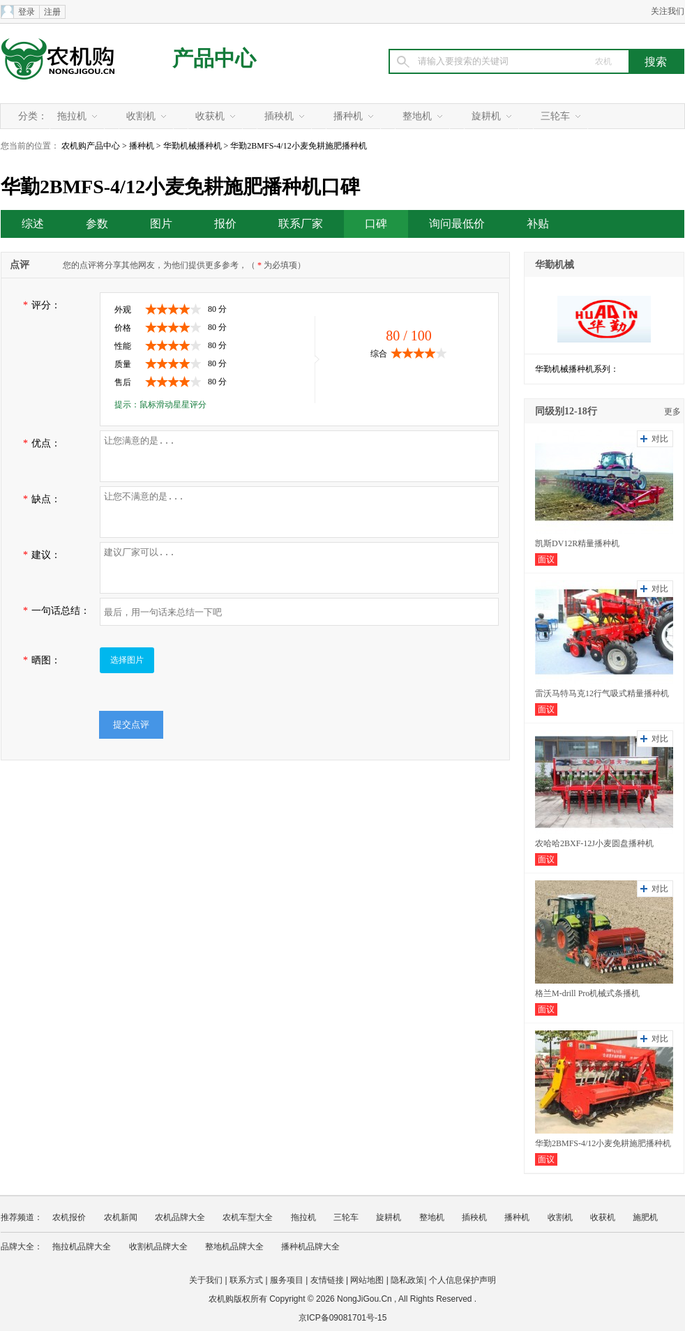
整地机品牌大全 (234, 1246)
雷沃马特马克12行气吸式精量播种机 (602, 693)
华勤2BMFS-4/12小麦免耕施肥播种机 (603, 1143)
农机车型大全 (248, 1217)
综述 (33, 224)
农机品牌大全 (180, 1217)
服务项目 (286, 1280)
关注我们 (667, 11)
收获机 (210, 116)
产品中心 (214, 58)
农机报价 (69, 1217)
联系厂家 (300, 224)
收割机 (141, 116)
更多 (672, 411)
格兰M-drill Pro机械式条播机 (587, 993)
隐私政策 (407, 1280)
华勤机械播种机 (192, 146)
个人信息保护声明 (462, 1280)
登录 (26, 12)
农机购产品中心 (90, 146)
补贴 (538, 224)
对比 (660, 439)
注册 (52, 12)
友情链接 (327, 1280)
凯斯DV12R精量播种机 (577, 543)
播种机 (348, 116)
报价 (225, 224)
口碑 (376, 224)
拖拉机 (71, 116)
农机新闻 (120, 1217)
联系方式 (246, 1280)
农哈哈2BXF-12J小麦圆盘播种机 (594, 843)
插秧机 (279, 116)
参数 (97, 224)
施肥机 (645, 1217)
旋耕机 (486, 116)
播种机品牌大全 (310, 1246)
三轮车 (555, 116)
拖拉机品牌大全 (81, 1246)
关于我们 (206, 1280)
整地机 (417, 116)
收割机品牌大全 (158, 1246)
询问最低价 (457, 224)
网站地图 (367, 1280)
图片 (161, 224)
